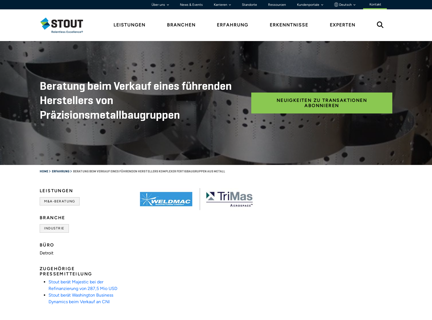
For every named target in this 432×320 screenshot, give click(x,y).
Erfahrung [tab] (232, 25)
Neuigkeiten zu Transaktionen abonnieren (322, 103)
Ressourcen (277, 5)
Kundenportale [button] (308, 5)
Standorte (249, 5)
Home (44, 171)
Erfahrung (61, 171)
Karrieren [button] (221, 5)
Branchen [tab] (181, 25)
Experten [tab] (342, 25)
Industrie (54, 228)
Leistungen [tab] (129, 25)
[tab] (66, 25)
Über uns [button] (159, 5)
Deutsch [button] (343, 5)
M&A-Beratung (59, 201)
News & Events (191, 5)
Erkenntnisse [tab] (289, 25)
